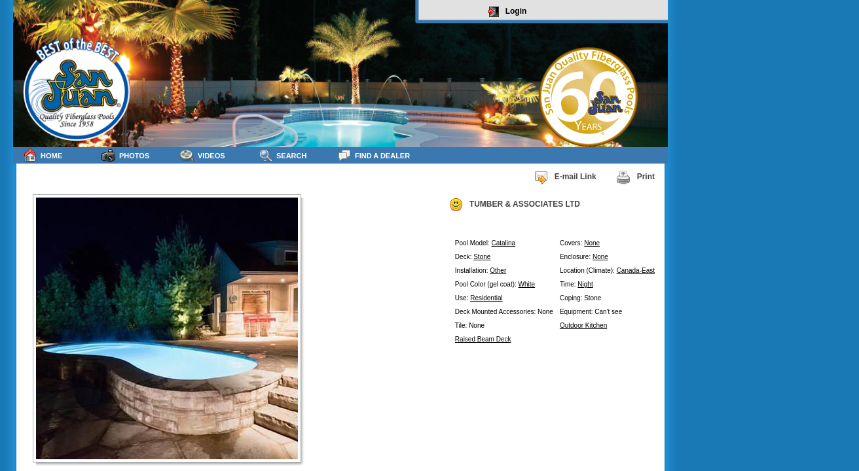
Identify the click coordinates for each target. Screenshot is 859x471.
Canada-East (636, 270)
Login (507, 12)
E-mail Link (565, 177)
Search (282, 155)
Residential (486, 298)
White (527, 284)
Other (498, 270)
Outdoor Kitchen (583, 325)
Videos (202, 155)
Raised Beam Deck (483, 339)
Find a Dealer (373, 155)
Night (585, 284)
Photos (125, 155)
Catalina (503, 243)
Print (635, 177)
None (592, 243)
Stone (481, 256)
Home (42, 155)
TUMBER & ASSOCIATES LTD (514, 205)
